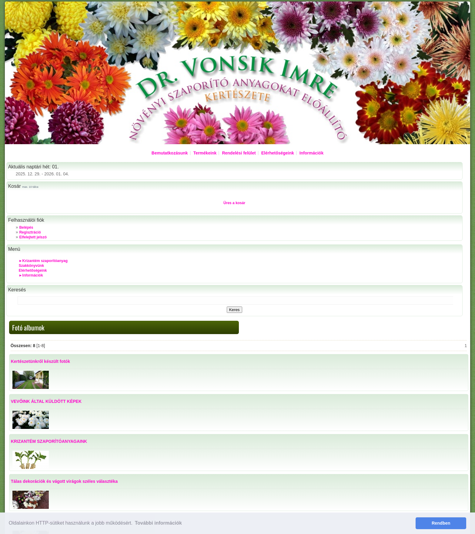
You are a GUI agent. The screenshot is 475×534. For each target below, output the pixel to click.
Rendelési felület (239, 153)
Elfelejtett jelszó (33, 237)
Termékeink (205, 153)
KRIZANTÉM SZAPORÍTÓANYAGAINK (49, 441)
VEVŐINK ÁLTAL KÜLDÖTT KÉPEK (46, 401)
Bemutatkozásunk (170, 153)
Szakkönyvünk (31, 266)
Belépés (26, 227)
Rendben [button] (441, 523)
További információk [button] (158, 523)
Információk (311, 153)
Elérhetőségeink (277, 153)
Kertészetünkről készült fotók (40, 361)
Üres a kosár (234, 203)
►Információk (31, 275)
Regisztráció (30, 232)
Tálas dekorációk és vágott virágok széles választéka (64, 481)
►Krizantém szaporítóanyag (43, 261)
